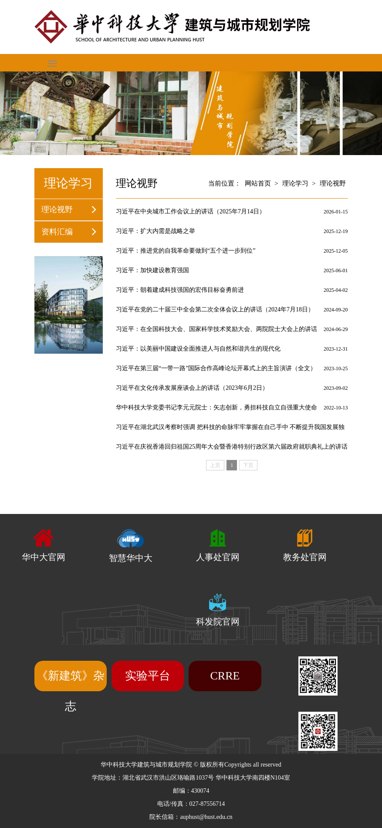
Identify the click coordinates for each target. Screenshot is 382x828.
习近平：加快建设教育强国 (152, 270)
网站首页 (258, 183)
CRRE (225, 675)
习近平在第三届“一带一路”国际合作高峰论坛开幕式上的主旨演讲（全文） (216, 368)
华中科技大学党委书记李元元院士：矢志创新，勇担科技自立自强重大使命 (216, 407)
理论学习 (295, 183)
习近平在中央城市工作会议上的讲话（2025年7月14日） (190, 211)
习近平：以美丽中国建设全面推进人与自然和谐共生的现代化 (198, 348)
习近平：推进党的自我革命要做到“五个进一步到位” (185, 250)
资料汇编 (57, 231)
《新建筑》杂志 (71, 691)
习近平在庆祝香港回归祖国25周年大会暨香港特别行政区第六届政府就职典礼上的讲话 (232, 446)
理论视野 (57, 209)
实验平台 (147, 675)
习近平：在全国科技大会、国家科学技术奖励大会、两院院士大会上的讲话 (216, 329)
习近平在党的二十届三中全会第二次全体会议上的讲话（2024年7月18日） (215, 309)
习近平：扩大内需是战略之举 (155, 231)
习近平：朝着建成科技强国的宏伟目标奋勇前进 (180, 290)
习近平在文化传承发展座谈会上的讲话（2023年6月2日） (192, 388)
